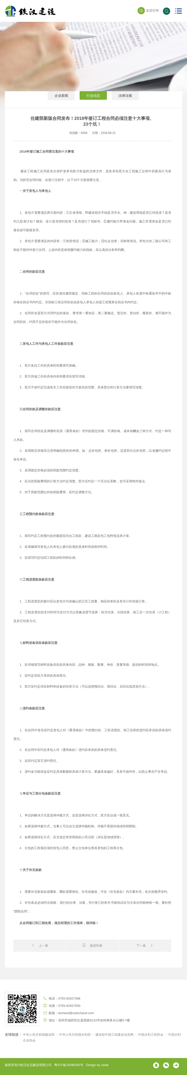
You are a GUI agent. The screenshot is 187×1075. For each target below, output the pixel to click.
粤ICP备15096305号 (68, 1065)
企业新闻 (60, 100)
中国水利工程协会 (151, 1034)
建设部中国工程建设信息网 (115, 1034)
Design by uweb (97, 1065)
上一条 (39, 945)
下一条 (144, 945)
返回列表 (92, 945)
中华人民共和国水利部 (75, 1034)
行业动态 (93, 100)
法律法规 (126, 100)
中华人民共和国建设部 (39, 1034)
